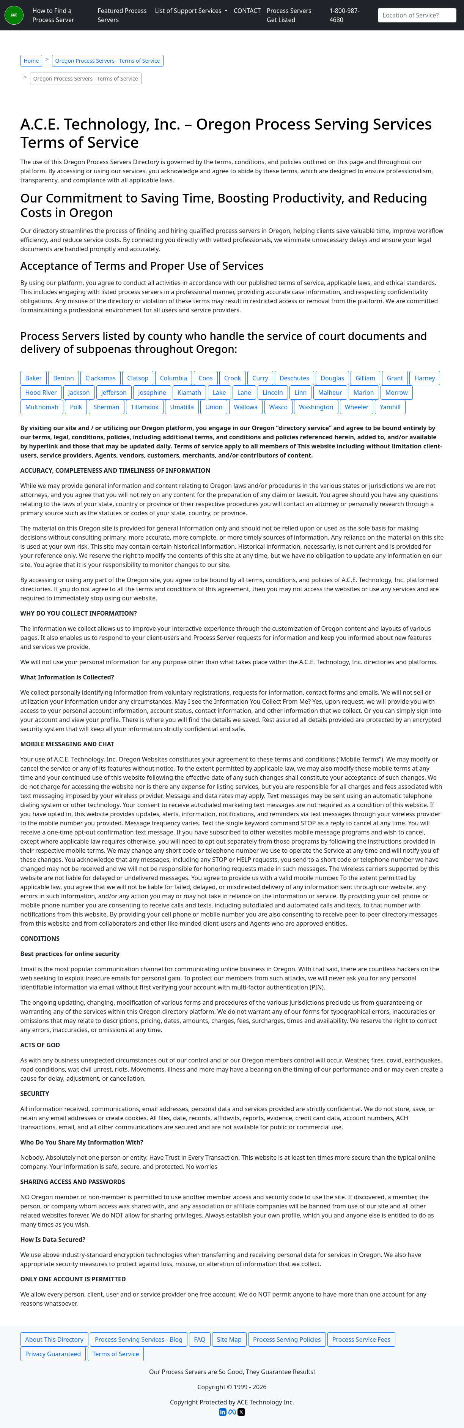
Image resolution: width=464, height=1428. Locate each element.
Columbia (173, 378)
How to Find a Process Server (53, 15)
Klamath (189, 392)
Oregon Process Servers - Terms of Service (107, 60)
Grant (395, 378)
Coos (206, 378)
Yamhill (390, 407)
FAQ (199, 1339)
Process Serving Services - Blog (138, 1339)
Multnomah (42, 407)
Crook (232, 378)
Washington (316, 407)
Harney (424, 378)
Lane (244, 392)
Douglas (332, 378)
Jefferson (114, 392)
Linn (300, 392)
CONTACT (247, 10)
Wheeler (357, 407)
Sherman (107, 407)
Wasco (278, 407)
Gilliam (365, 378)
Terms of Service (116, 1354)
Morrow (396, 392)
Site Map (229, 1339)
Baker (33, 378)
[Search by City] (417, 15)
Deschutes (294, 378)
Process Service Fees (361, 1339)
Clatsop (137, 378)
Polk (76, 407)
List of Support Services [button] (189, 10)
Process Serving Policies (287, 1339)
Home (31, 60)
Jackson (79, 392)
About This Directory (54, 1339)
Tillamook (145, 407)
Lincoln (273, 392)
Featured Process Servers (122, 15)
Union (213, 407)
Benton (63, 378)
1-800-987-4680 (344, 15)
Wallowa (246, 407)
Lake (219, 392)
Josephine (152, 392)
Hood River (41, 392)
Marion (364, 392)
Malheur (330, 392)
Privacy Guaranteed (53, 1354)
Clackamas (100, 378)
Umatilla (182, 407)
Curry (260, 378)
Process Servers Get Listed (289, 15)
